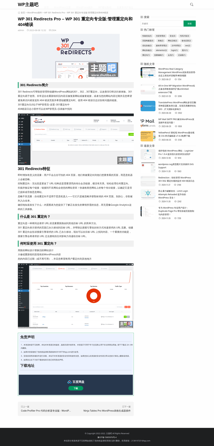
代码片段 (184, 36)
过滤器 (181, 55)
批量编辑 (158, 55)
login (174, 50)
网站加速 (147, 50)
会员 (171, 55)
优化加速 (147, 45)
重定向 (146, 55)
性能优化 (147, 36)
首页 (46, 4)
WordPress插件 (84, 4)
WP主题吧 (28, 4)
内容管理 (160, 36)
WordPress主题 (62, 4)
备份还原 (186, 40)
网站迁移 (172, 40)
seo (187, 45)
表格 (160, 40)
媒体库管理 (161, 45)
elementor (161, 50)
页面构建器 (147, 40)
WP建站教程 (104, 4)
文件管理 (176, 45)
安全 (172, 36)
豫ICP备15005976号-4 (107, 437)
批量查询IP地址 (125, 4)
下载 (76, 388)
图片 (185, 50)
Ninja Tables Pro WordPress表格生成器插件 (107, 410)
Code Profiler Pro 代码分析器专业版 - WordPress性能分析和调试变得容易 (60, 410)
